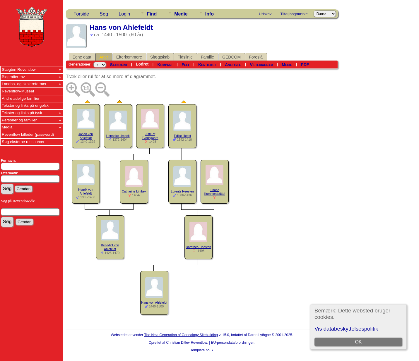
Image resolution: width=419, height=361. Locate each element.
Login (124, 13)
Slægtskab (160, 57)
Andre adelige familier (21, 98)
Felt (185, 64)
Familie (207, 57)
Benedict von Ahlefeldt (110, 247)
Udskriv (265, 14)
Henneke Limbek (118, 135)
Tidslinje (185, 57)
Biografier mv (13, 77)
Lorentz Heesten (182, 191)
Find (152, 13)
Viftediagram (261, 64)
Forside (81, 13)
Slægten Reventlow (19, 69)
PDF (305, 64)
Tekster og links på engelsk (25, 105)
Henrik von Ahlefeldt (85, 191)
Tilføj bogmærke (293, 14)
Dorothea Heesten (198, 247)
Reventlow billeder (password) (28, 134)
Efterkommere (129, 57)
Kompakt (165, 64)
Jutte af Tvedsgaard (150, 136)
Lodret (142, 64)
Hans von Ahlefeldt (154, 302)
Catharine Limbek (134, 191)
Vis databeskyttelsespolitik (346, 329)
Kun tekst (207, 64)
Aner (104, 57)
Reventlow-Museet (18, 91)
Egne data (82, 57)
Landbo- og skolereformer (24, 84)
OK (358, 341)
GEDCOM (231, 57)
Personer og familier (19, 120)
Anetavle (233, 64)
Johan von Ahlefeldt (85, 136)
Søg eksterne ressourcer (23, 142)
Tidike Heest (182, 135)
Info (209, 13)
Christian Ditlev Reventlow (186, 343)
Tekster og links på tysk (22, 113)
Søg (104, 13)
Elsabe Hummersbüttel (214, 191)
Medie (180, 13)
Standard (118, 64)
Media (7, 127)
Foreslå (256, 57)
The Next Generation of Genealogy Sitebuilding (181, 335)
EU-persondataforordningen (232, 343)
